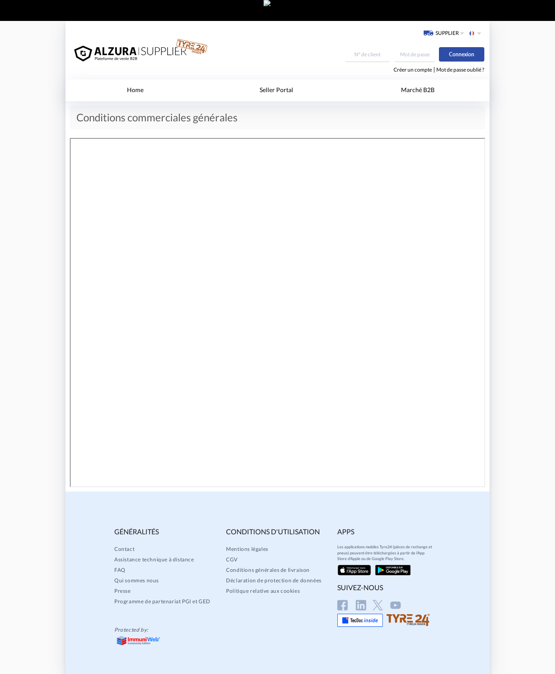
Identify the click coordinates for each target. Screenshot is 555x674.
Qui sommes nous (136, 580)
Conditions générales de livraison (268, 570)
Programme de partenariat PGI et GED (162, 601)
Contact (124, 549)
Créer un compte (413, 69)
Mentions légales (247, 549)
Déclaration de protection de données (274, 580)
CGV (232, 559)
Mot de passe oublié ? (460, 69)
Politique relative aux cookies (263, 591)
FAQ (120, 570)
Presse (122, 591)
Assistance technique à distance (154, 559)
